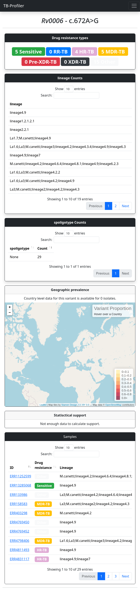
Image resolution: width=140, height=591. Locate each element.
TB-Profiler (13, 6)
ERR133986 (18, 494)
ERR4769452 (19, 531)
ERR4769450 (19, 522)
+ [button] (10, 307)
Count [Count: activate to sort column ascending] (42, 248)
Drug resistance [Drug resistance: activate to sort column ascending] (43, 465)
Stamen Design (69, 405)
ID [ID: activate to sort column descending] (12, 467)
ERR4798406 (19, 540)
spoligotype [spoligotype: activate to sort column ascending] (19, 248)
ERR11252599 (20, 476)
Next (125, 206)
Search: (70, 95)
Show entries (70, 89)
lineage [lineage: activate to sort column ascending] (16, 104)
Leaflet (43, 405)
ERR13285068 (20, 485)
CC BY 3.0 (83, 405)
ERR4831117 (19, 559)
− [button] (10, 312)
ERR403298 (18, 513)
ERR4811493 (19, 550)
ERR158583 (18, 504)
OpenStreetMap (113, 405)
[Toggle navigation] (134, 6)
